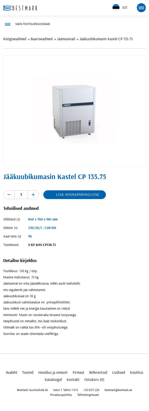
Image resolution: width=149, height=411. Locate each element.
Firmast (78, 372)
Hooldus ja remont (53, 372)
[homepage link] (20, 8)
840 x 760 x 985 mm (43, 219)
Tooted (27, 372)
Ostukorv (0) (94, 380)
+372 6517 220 (91, 390)
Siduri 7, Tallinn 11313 (65, 390)
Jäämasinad (66, 39)
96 (30, 236)
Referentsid (98, 372)
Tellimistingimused (88, 395)
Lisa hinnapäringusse (77, 195)
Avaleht (11, 372)
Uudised (118, 372)
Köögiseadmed (14, 39)
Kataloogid (53, 380)
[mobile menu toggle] (141, 7)
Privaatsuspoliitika (61, 395)
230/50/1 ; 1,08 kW (42, 228)
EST (120, 7)
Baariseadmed (42, 39)
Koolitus (136, 372)
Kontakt (73, 380)
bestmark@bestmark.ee (118, 390)
